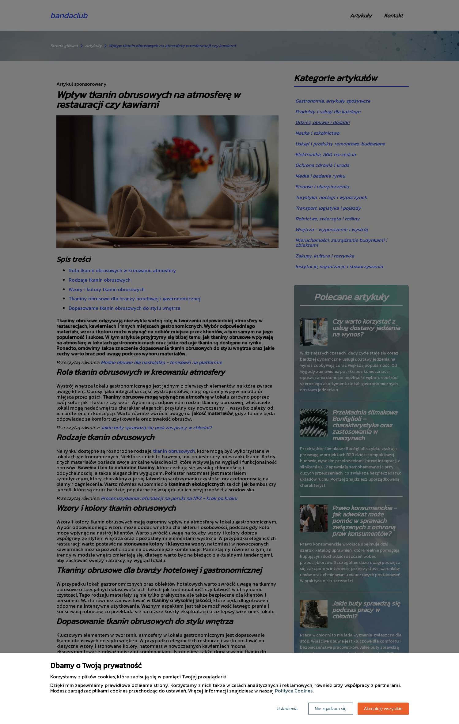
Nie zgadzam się (331, 708)
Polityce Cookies (294, 690)
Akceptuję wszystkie (383, 708)
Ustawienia (287, 708)
